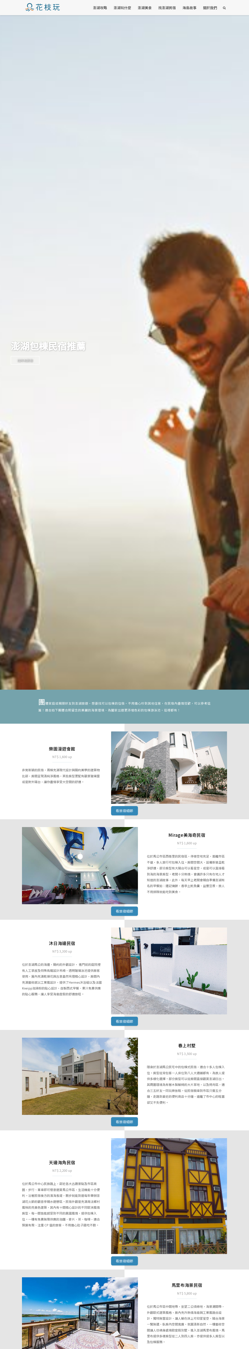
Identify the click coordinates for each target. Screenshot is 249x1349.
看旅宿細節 (124, 810)
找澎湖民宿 (167, 7)
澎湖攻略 (100, 7)
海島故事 (189, 7)
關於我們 (210, 7)
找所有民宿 (25, 360)
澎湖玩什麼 (122, 7)
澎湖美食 (145, 7)
